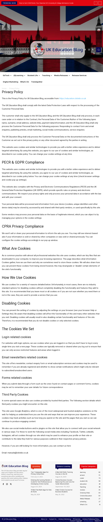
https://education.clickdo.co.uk (72, 98)
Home (4, 88)
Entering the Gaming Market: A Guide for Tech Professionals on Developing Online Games (41, 481)
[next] (100, 3)
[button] (98, 49)
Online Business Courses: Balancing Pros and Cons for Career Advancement (64, 481)
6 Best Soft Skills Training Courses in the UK (63, 473)
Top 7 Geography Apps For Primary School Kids (39, 473)
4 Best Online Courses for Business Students (63, 490)
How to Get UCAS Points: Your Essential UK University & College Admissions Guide (46, 3)
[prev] (95, 3)
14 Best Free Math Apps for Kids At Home (41, 490)
